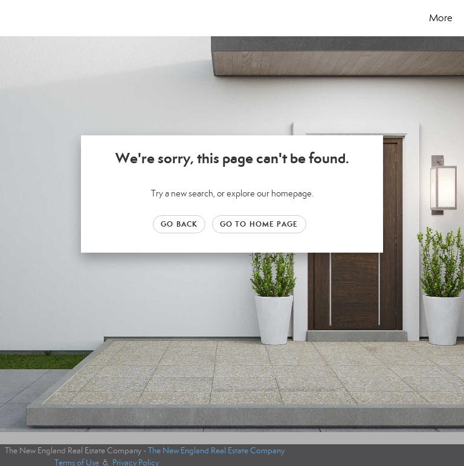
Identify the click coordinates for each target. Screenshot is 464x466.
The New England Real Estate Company (216, 450)
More (441, 17)
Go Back (179, 223)
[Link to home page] (11, 18)
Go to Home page (259, 223)
